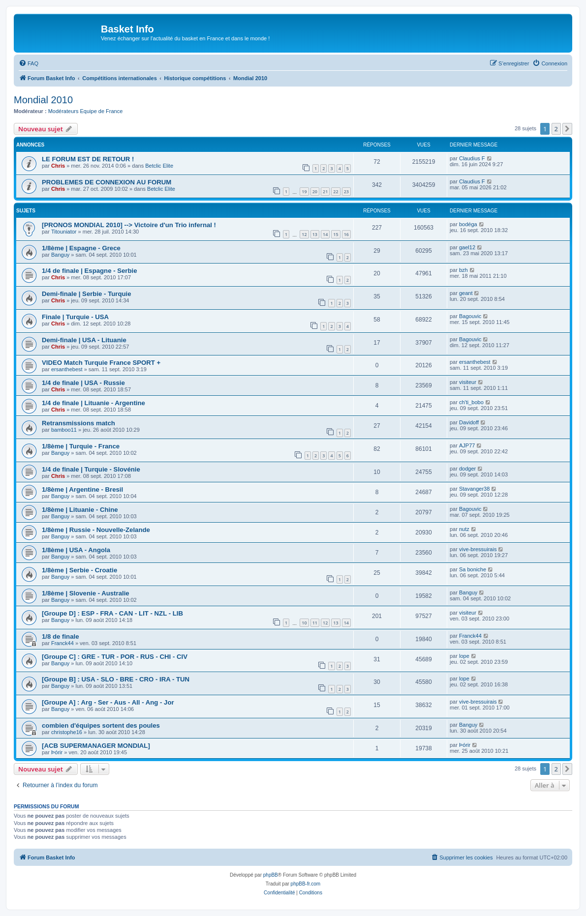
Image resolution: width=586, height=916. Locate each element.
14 (325, 234)
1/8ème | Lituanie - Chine (80, 509)
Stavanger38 (474, 489)
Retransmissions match (78, 423)
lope (464, 656)
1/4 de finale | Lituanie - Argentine (93, 403)
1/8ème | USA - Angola (76, 550)
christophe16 (66, 732)
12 (304, 234)
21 (325, 191)
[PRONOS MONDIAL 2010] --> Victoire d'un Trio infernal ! (129, 225)
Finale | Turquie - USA (75, 317)
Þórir (56, 752)
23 (346, 191)
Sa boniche (472, 569)
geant (466, 293)
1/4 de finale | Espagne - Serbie (89, 270)
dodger (467, 469)
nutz (464, 529)
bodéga (468, 224)
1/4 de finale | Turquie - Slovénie (91, 469)
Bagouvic (470, 316)
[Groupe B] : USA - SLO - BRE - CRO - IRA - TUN (115, 679)
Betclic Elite (159, 166)
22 (335, 191)
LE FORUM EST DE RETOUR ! (88, 159)
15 (335, 234)
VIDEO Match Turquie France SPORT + (101, 362)
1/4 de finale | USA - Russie (83, 382)
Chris (58, 166)
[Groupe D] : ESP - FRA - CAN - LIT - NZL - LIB (112, 613)
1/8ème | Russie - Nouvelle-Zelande (96, 529)
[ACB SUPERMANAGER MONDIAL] (96, 745)
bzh (463, 270)
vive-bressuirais (477, 549)
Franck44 (62, 643)
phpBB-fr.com (306, 883)
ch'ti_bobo (471, 402)
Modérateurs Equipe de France (85, 111)
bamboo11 (64, 430)
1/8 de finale (60, 636)
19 (304, 191)
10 (304, 623)
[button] (567, 129)
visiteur (467, 382)
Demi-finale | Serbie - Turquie (86, 293)
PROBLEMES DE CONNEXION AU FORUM (106, 182)
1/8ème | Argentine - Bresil (82, 489)
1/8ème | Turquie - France (81, 446)
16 (346, 234)
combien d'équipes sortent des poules (101, 725)
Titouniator (64, 232)
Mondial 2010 (43, 99)
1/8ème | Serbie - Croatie (79, 570)
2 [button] (556, 128)
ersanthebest (67, 369)
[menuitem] (28, 63)
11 (314, 623)
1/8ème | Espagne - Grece (81, 248)
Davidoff (469, 422)
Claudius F (472, 158)
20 (314, 191)
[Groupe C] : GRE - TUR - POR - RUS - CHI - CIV (114, 656)
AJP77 (467, 445)
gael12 (467, 247)
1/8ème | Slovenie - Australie (85, 593)
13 (314, 234)
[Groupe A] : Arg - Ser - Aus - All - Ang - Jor (108, 702)
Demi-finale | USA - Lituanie (84, 340)
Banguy (60, 255)
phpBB (270, 875)
